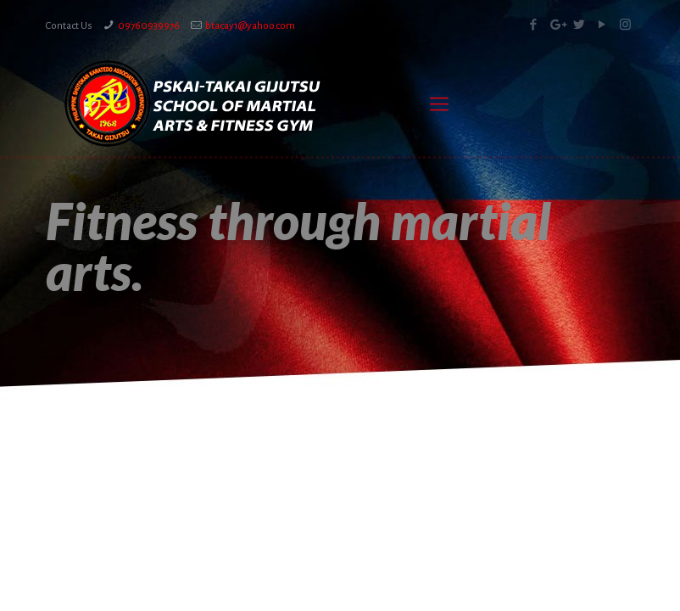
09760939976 (149, 25)
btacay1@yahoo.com (250, 25)
